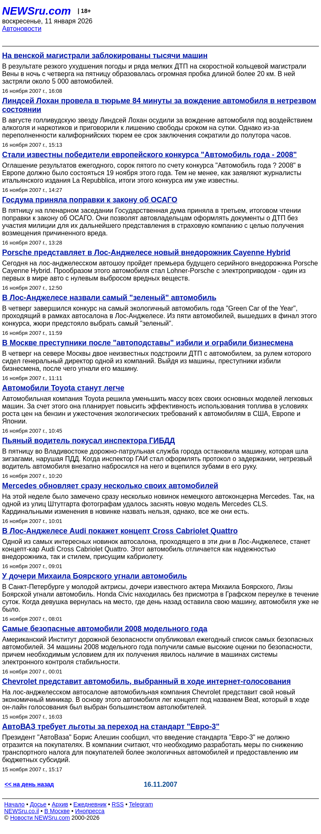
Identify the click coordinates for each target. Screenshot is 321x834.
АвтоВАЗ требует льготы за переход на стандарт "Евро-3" (110, 726)
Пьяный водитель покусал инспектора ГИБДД (88, 440)
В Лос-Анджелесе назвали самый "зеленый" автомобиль (109, 297)
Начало (14, 804)
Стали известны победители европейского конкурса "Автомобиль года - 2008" (149, 154)
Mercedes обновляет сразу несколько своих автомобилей (110, 486)
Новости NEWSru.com (40, 817)
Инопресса (90, 811)
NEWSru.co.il (21, 811)
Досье (38, 804)
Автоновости (21, 28)
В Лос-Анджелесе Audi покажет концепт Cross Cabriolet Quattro (120, 531)
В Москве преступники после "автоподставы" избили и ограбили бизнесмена (147, 343)
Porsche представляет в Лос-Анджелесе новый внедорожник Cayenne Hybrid (146, 252)
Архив (60, 804)
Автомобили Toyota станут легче (63, 388)
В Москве (57, 811)
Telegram (141, 804)
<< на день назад (29, 784)
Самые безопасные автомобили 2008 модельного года (104, 629)
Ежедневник (90, 804)
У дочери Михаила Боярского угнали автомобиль (94, 576)
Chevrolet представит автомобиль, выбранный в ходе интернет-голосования (146, 681)
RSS (118, 804)
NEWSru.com (36, 11)
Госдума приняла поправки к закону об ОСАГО (89, 200)
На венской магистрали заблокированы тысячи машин (105, 55)
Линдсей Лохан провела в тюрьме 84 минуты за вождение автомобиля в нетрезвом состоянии (159, 105)
